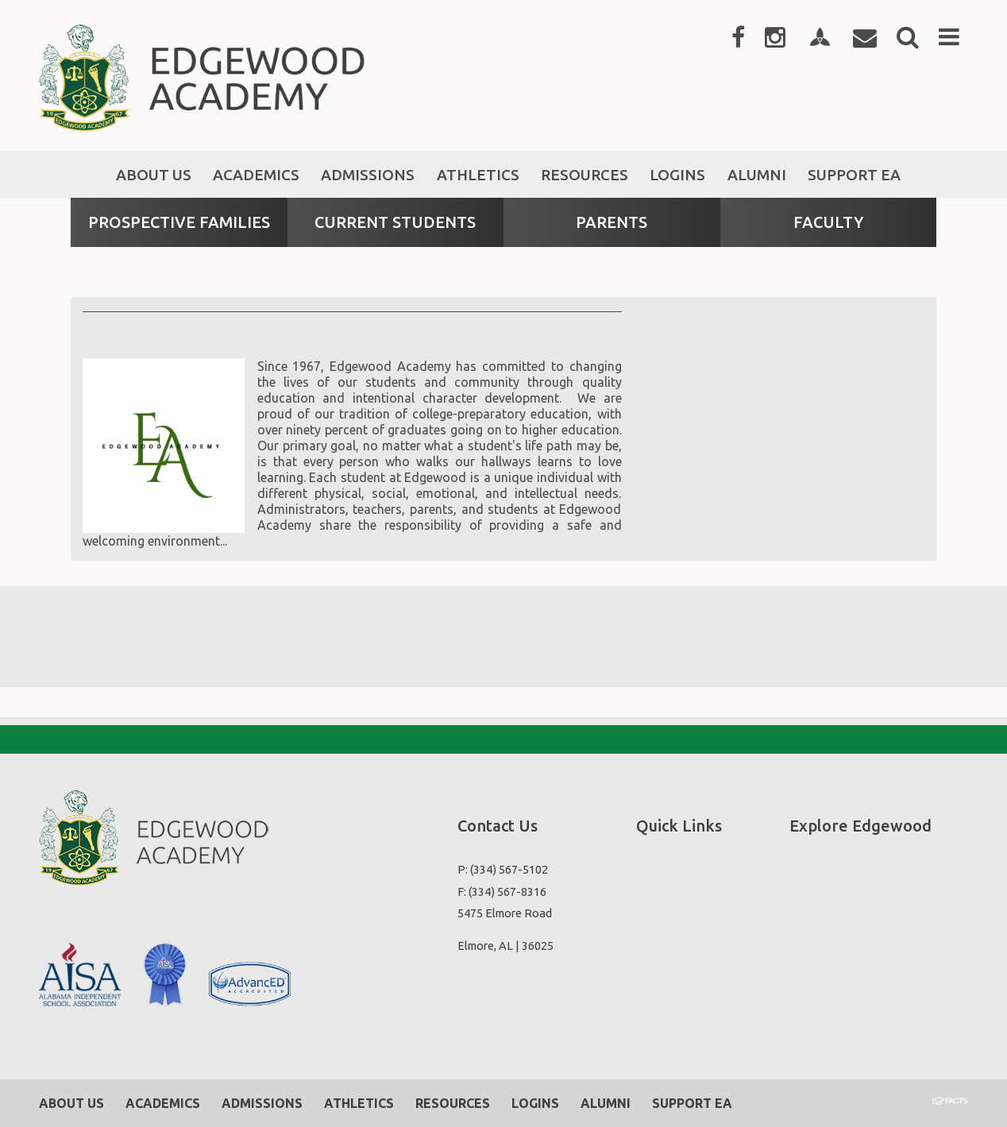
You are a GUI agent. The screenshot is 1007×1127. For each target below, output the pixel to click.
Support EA (692, 1103)
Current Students (395, 222)
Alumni (606, 1103)
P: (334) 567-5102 (502, 869)
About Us (71, 1103)
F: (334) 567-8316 (501, 891)
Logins (535, 1103)
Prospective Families (179, 222)
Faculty (828, 222)
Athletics (359, 1103)
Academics (162, 1103)
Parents (611, 222)
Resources (452, 1103)
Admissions (262, 1103)
